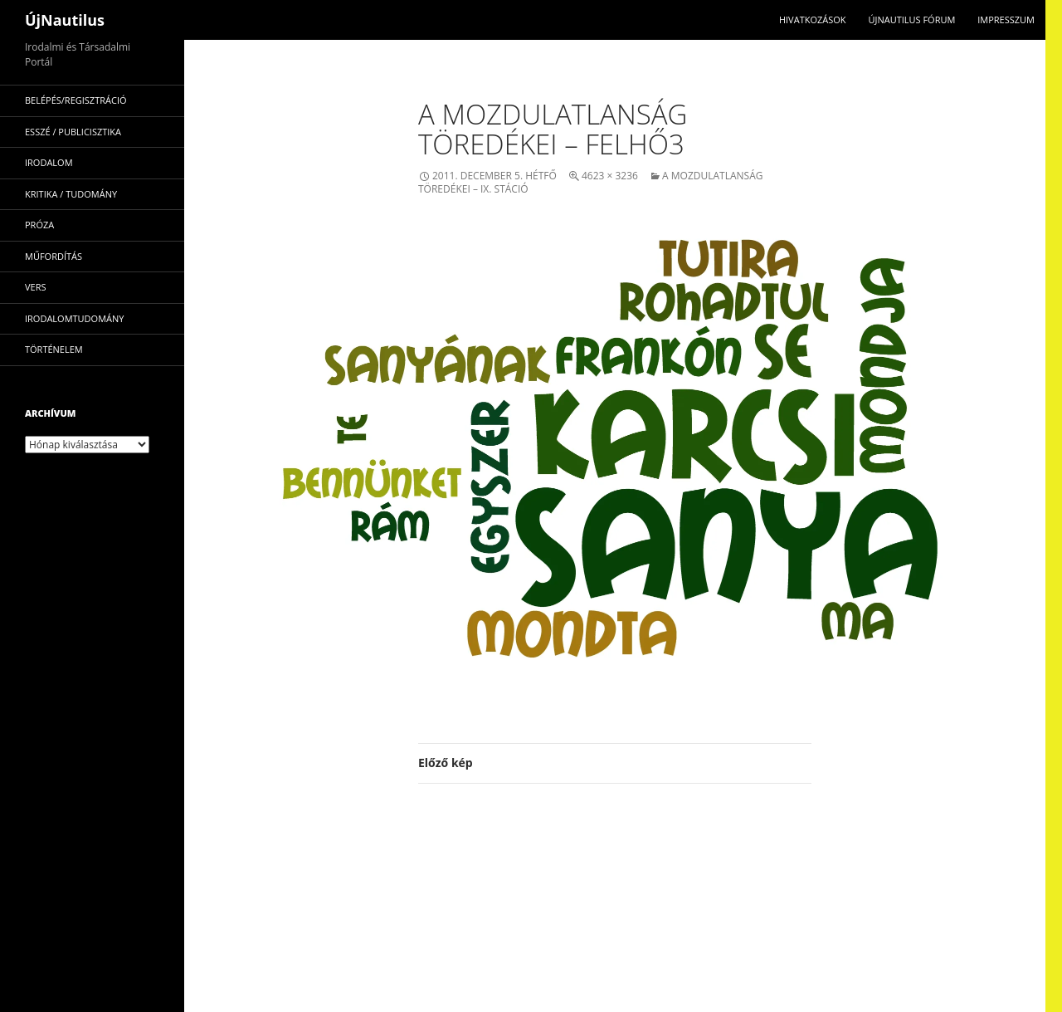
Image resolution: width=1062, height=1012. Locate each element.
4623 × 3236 (610, 176)
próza (39, 224)
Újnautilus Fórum (911, 19)
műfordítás (53, 256)
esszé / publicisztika (73, 131)
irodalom (49, 162)
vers (35, 287)
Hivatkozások (812, 19)
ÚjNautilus (65, 20)
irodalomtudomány (74, 318)
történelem (54, 349)
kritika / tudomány (71, 194)
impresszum (1006, 19)
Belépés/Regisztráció (76, 100)
